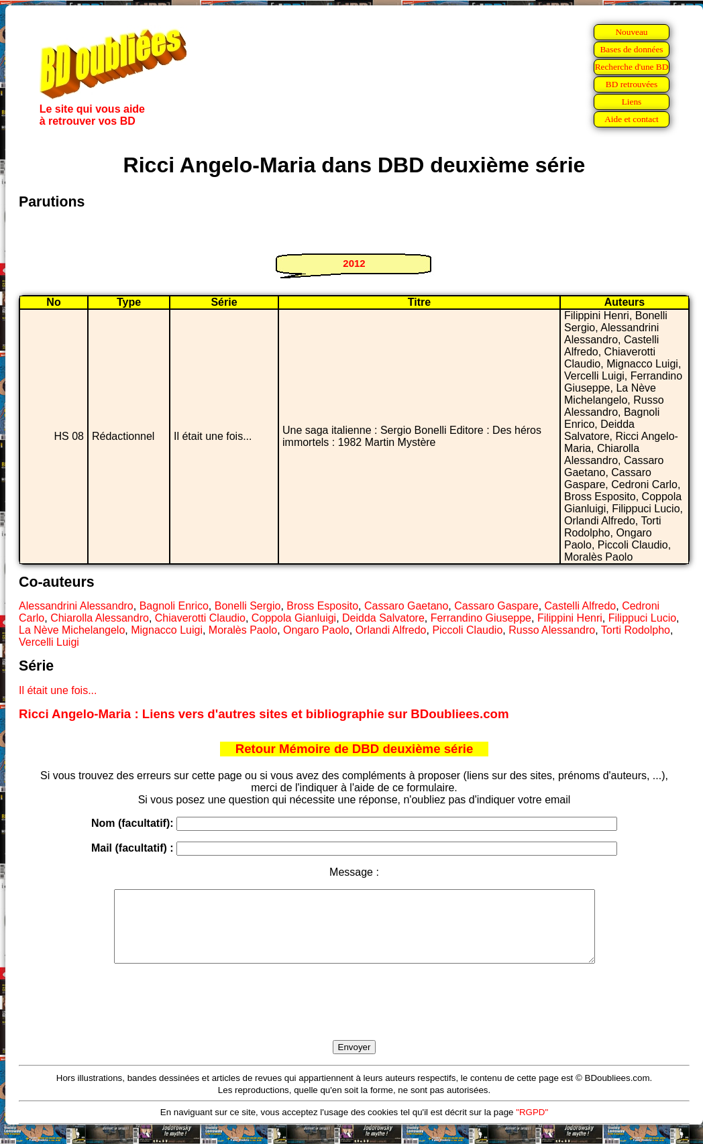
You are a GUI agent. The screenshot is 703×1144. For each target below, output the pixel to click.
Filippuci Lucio (642, 618)
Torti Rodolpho (635, 630)
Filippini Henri (569, 618)
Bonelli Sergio (248, 606)
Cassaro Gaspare (496, 606)
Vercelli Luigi (49, 642)
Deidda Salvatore (383, 618)
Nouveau (631, 32)
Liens (632, 102)
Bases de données (631, 49)
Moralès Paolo (243, 630)
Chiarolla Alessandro (99, 618)
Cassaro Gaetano (406, 606)
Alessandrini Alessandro (76, 606)
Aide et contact (631, 119)
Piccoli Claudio (467, 630)
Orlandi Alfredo (391, 630)
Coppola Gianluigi (294, 618)
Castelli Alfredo (580, 606)
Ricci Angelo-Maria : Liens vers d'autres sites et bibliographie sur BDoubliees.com (264, 714)
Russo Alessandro (551, 630)
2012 (354, 263)
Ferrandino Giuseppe (481, 618)
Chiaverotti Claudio (200, 618)
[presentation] (354, 1017)
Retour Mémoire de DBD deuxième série (354, 749)
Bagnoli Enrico (174, 606)
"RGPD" (532, 1126)
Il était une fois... (58, 690)
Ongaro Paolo (316, 630)
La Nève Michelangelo (72, 630)
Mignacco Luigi (167, 630)
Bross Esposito (322, 606)
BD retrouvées (631, 84)
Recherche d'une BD (632, 67)
